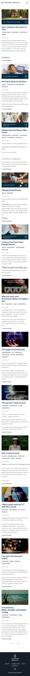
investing (4, 34)
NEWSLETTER (15, 663)
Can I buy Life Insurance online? (12, 557)
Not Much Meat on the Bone (14, 81)
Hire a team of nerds (10, 453)
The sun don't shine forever (14, 403)
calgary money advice (6, 32)
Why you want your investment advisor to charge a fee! (15, 298)
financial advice (15, 135)
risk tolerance (5, 86)
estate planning (15, 32)
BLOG (23, 663)
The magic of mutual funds (13, 349)
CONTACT (15, 666)
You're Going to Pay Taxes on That (14, 28)
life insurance (17, 561)
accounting (4, 456)
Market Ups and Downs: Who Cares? (14, 131)
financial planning (23, 32)
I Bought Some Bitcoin (11, 190)
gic (19, 509)
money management (20, 84)
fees (3, 303)
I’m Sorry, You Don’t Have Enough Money (12, 243)
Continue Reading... (7, 60)
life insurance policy (6, 563)
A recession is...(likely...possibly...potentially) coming (14, 609)
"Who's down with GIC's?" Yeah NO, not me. (13, 505)
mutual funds (4, 356)
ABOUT (7, 663)
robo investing (5, 249)
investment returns (11, 84)
